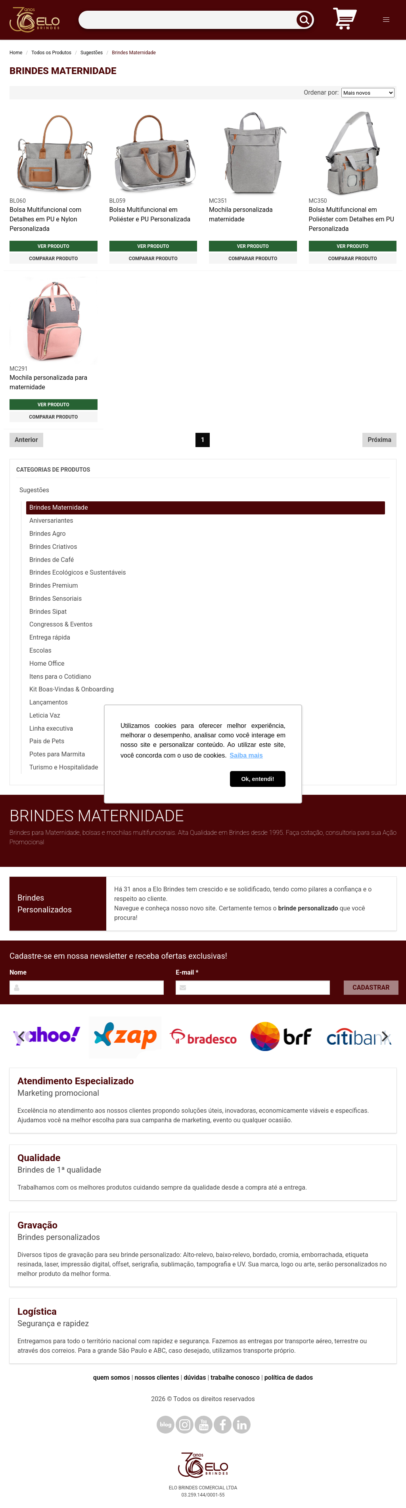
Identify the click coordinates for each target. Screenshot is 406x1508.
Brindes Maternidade (58, 507)
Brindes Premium (53, 585)
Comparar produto (53, 258)
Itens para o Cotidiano (60, 676)
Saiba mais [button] (246, 755)
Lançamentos (48, 702)
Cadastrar (370, 987)
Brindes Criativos (53, 546)
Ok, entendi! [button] (257, 779)
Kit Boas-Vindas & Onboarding (71, 689)
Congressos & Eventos (60, 624)
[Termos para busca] (196, 20)
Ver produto (53, 246)
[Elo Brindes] (34, 19)
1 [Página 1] (203, 440)
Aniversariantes (51, 520)
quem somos (111, 1377)
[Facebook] (223, 1425)
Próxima (379, 440)
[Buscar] (307, 20)
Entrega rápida (49, 637)
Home (16, 52)
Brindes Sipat (48, 611)
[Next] (384, 1036)
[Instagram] (184, 1425)
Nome (18, 972)
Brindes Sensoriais (55, 598)
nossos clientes (157, 1377)
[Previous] (22, 1036)
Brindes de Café (51, 560)
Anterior (26, 440)
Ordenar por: (349, 92)
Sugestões (91, 52)
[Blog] (165, 1425)
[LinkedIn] (242, 1425)
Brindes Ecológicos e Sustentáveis (77, 572)
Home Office (47, 663)
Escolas (40, 650)
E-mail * (187, 972)
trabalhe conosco (235, 1377)
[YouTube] (204, 1425)
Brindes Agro (47, 533)
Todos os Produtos (51, 52)
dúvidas (195, 1377)
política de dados (288, 1377)
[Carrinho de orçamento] (345, 20)
